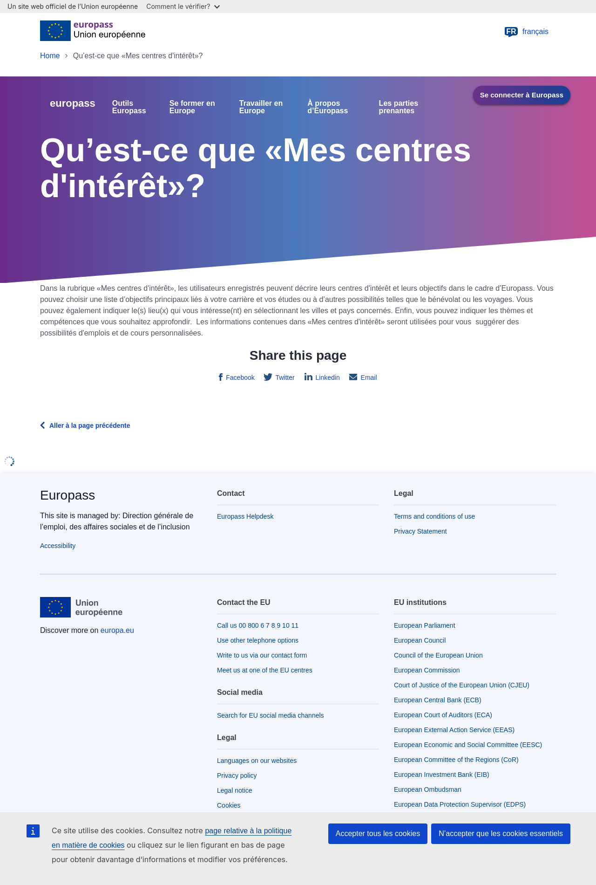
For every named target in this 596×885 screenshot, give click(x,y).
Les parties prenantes (398, 107)
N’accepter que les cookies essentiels (501, 833)
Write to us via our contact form (262, 655)
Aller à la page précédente (89, 425)
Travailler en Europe (261, 107)
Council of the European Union (438, 655)
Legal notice (234, 790)
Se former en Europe (192, 107)
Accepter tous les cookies (378, 833)
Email (368, 377)
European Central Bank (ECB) (437, 700)
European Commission (427, 670)
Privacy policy (237, 775)
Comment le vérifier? (182, 6)
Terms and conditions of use (434, 516)
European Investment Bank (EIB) (441, 774)
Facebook (239, 377)
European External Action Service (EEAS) (454, 730)
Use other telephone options (257, 640)
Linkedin (327, 377)
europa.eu (117, 630)
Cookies (229, 805)
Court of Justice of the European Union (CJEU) (461, 685)
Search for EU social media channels (270, 715)
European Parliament (424, 625)
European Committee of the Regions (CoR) (456, 759)
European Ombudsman (427, 789)
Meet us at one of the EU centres (264, 670)
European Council (420, 640)
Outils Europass (129, 107)
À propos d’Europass (327, 107)
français (526, 31)
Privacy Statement (420, 531)
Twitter (284, 377)
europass (72, 103)
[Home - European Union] (92, 32)
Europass (67, 495)
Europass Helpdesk (245, 516)
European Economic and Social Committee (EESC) (468, 744)
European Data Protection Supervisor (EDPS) (460, 804)
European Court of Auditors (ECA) (443, 715)
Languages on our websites (257, 760)
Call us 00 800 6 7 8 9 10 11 (257, 625)
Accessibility (57, 545)
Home (50, 56)
